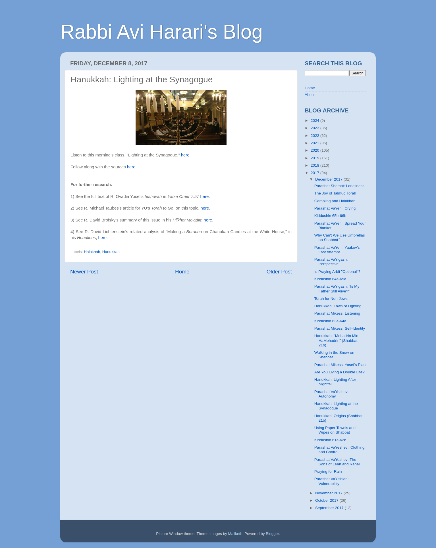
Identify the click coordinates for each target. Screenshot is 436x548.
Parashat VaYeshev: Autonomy (331, 394)
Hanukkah (111, 252)
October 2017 (327, 500)
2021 (315, 143)
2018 (315, 165)
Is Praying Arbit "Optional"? (337, 271)
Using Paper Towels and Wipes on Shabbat (335, 430)
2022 (315, 135)
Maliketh (235, 534)
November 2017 (329, 493)
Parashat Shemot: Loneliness (339, 186)
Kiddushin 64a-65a (330, 279)
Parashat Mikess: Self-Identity (339, 328)
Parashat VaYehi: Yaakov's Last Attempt (337, 249)
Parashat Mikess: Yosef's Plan (340, 365)
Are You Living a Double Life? (339, 372)
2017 (315, 173)
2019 (315, 158)
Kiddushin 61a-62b (330, 440)
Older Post (279, 272)
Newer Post (84, 272)
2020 (315, 150)
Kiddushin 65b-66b (330, 216)
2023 (315, 128)
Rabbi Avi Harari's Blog (161, 32)
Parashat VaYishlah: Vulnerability (331, 481)
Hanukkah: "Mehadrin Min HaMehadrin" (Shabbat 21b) (336, 340)
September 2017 (330, 508)
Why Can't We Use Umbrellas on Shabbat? (339, 237)
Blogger (272, 534)
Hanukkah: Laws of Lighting (338, 306)
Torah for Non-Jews (331, 298)
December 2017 (329, 179)
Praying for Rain (328, 471)
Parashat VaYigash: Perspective (331, 261)
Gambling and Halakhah (335, 201)
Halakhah (92, 252)
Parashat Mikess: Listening (337, 313)
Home (182, 272)
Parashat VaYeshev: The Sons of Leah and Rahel (337, 461)
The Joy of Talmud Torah (335, 193)
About (310, 95)
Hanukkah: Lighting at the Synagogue (336, 405)
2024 (315, 120)
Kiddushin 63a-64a (330, 321)
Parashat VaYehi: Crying (335, 208)
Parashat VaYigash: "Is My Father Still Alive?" (337, 288)
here (185, 155)
